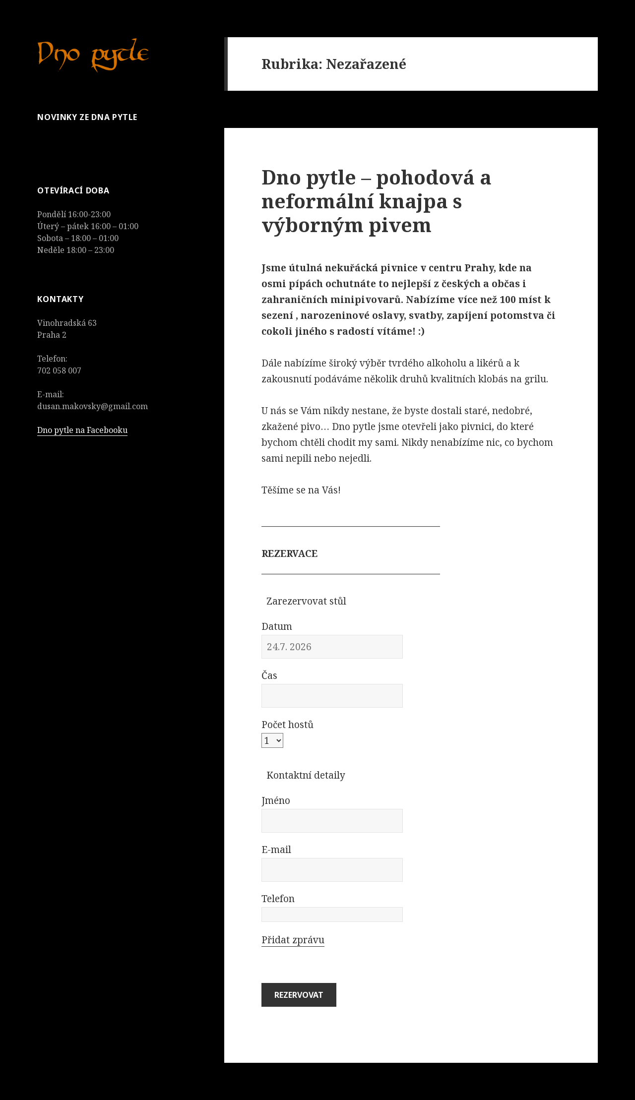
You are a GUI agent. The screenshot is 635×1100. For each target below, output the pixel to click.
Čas (269, 675)
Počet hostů (287, 724)
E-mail (276, 849)
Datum (276, 626)
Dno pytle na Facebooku (82, 430)
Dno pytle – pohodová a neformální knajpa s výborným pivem (376, 201)
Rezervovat (298, 994)
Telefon (278, 898)
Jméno (275, 800)
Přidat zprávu (292, 939)
